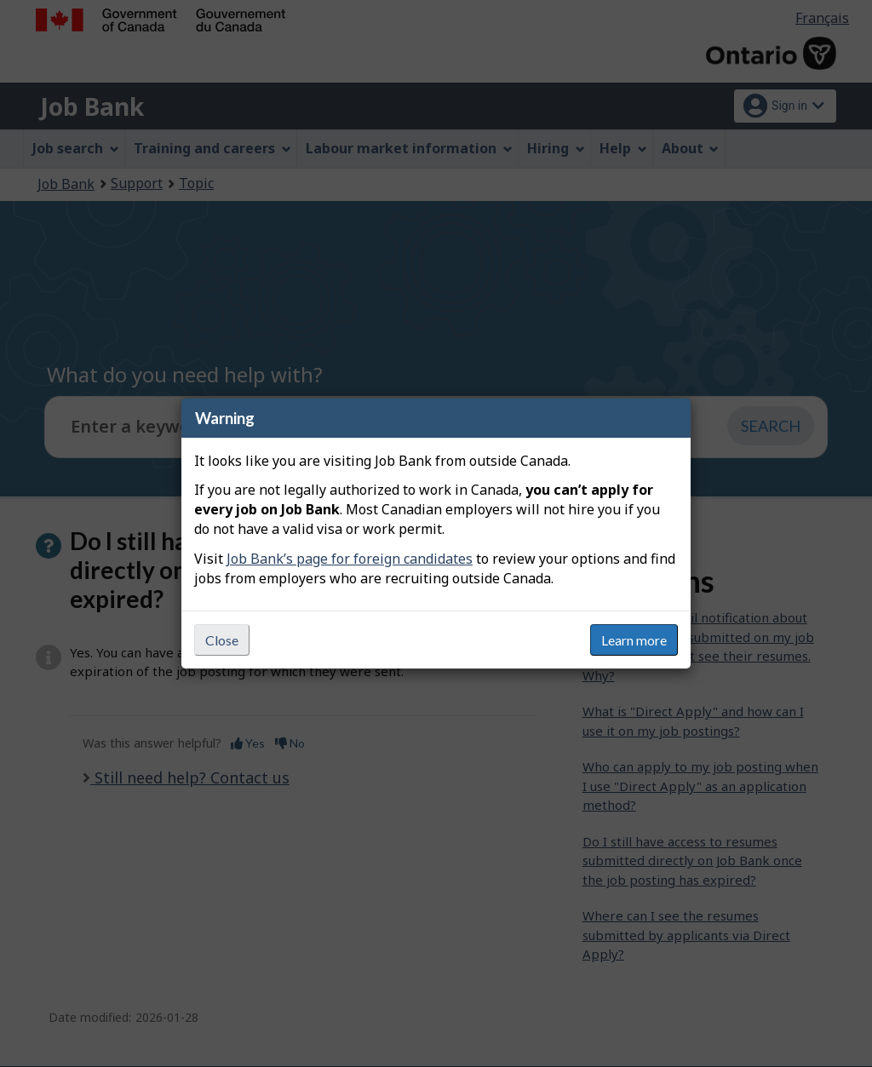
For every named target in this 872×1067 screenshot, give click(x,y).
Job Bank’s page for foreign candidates (350, 558)
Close (221, 640)
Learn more (634, 640)
